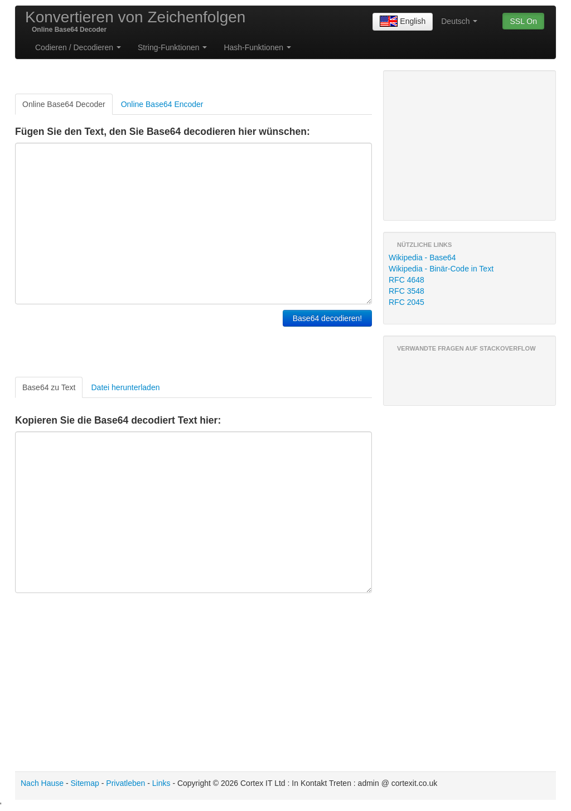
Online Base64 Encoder (162, 104)
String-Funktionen (172, 47)
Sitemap (85, 783)
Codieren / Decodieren (78, 47)
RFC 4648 (406, 279)
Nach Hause (42, 783)
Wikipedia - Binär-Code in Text (441, 268)
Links (161, 783)
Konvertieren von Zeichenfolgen (135, 17)
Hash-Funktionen (257, 47)
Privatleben (125, 783)
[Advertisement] (145, 338)
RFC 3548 (406, 290)
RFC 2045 (406, 302)
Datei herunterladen (125, 387)
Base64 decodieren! (327, 318)
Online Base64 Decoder (63, 104)
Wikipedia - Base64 (422, 257)
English (402, 22)
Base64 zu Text (48, 387)
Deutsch (459, 21)
